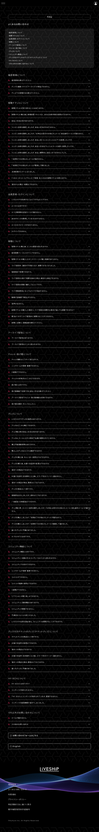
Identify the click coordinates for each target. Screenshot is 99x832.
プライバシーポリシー (17, 799)
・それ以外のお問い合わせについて (21, 64)
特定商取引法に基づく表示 (19, 804)
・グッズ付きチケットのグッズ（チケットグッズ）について (27, 57)
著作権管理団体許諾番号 (19, 809)
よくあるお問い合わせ (17, 789)
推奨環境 (12, 784)
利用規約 (12, 794)
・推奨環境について (15, 33)
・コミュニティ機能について (18, 54)
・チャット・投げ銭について (17, 48)
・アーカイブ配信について (17, 45)
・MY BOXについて (15, 61)
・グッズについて (14, 51)
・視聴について (13, 42)
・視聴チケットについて (16, 36)
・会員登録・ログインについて (19, 39)
